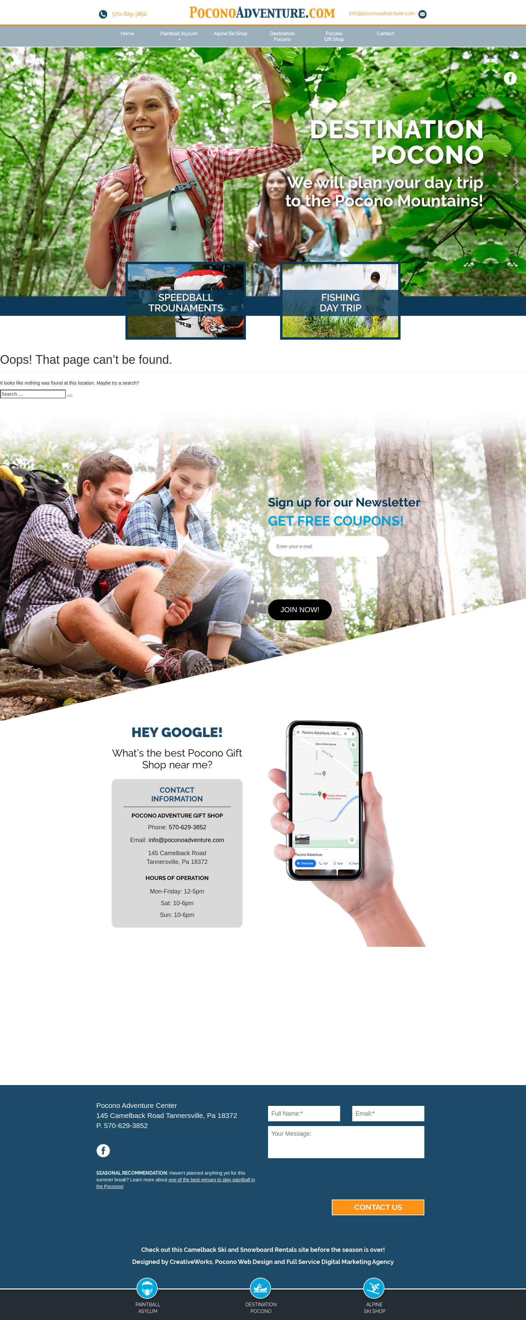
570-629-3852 (123, 14)
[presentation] (319, 576)
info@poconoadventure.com (382, 13)
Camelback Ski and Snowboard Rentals (240, 1249)
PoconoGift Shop (334, 36)
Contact (385, 33)
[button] (10, 181)
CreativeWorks (191, 1261)
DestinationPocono (282, 36)
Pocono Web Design (244, 1261)
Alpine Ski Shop (231, 33)
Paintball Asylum (179, 35)
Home (127, 33)
